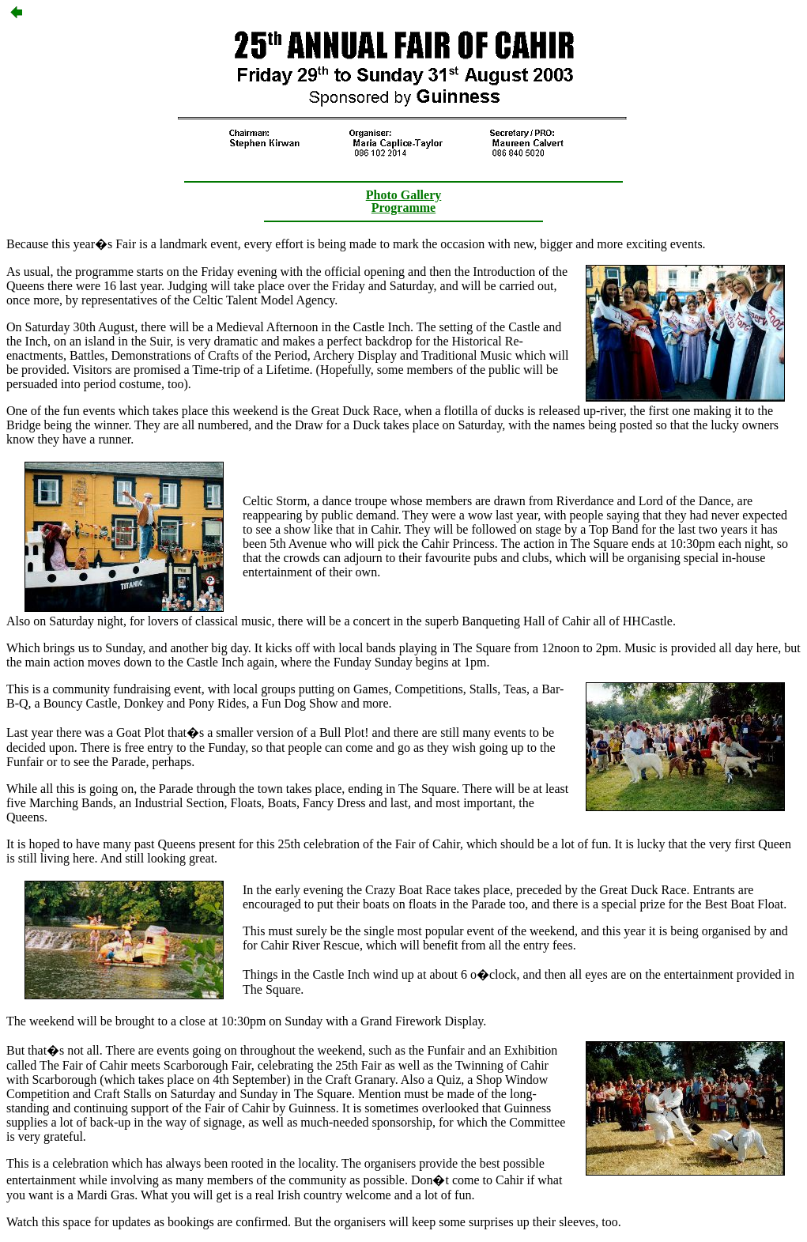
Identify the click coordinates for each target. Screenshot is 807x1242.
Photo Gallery (404, 195)
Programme (403, 207)
